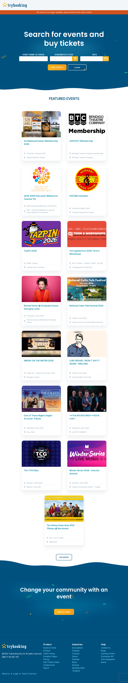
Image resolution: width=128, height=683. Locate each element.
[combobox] (64, 58)
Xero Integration (108, 659)
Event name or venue (33, 54)
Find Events (54, 67)
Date (94, 54)
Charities (76, 651)
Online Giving (49, 653)
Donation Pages (50, 656)
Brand (103, 662)
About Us (6, 674)
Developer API (107, 656)
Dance (75, 656)
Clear (74, 67)
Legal (15, 674)
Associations (77, 648)
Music (74, 662)
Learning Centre (108, 653)
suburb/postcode (64, 54)
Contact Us (105, 648)
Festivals (75, 659)
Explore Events (49, 648)
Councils (75, 653)
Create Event (64, 612)
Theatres (76, 671)
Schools (75, 665)
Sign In (46, 668)
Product (46, 651)
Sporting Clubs (78, 668)
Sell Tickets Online (51, 662)
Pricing (46, 659)
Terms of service (29, 674)
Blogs (103, 651)
